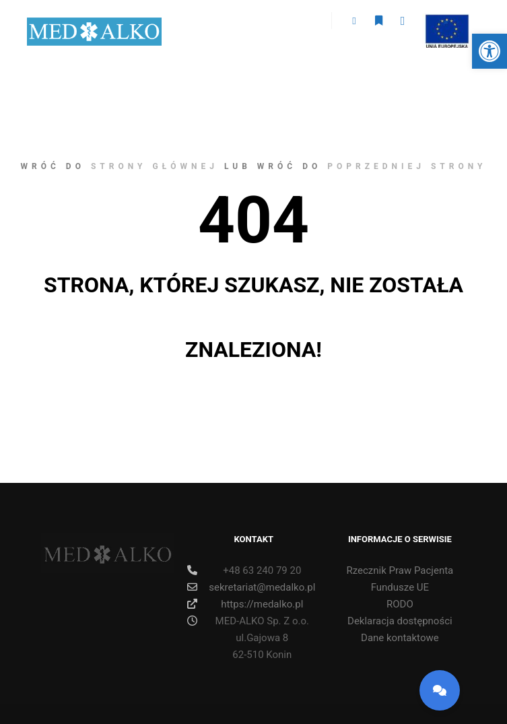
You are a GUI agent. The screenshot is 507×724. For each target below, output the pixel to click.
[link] (489, 51)
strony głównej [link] (154, 166)
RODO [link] (399, 604)
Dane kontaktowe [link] (400, 638)
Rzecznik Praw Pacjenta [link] (399, 570)
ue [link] (446, 22)
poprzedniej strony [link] (406, 166)
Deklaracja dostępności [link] (399, 621)
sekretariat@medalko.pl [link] (251, 587)
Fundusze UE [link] (400, 587)
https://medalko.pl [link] (245, 604)
